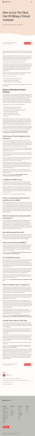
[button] (31, 1)
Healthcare (12, 411)
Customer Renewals (6, 415)
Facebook (27, 411)
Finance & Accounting (4, 421)
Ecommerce (12, 410)
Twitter (27, 410)
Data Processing (5, 417)
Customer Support (5, 412)
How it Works (20, 415)
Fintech (11, 415)
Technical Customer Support (6, 414)
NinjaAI (4, 422)
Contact (19, 419)
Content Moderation (6, 416)
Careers (19, 417)
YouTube (27, 409)
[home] (8, 2)
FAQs (19, 409)
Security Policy (9, 434)
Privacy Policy (5, 434)
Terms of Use (14, 434)
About (19, 416)
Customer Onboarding (4, 410)
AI (10, 409)
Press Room (20, 411)
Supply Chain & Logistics (12, 413)
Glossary (19, 410)
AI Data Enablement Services (6, 419)
